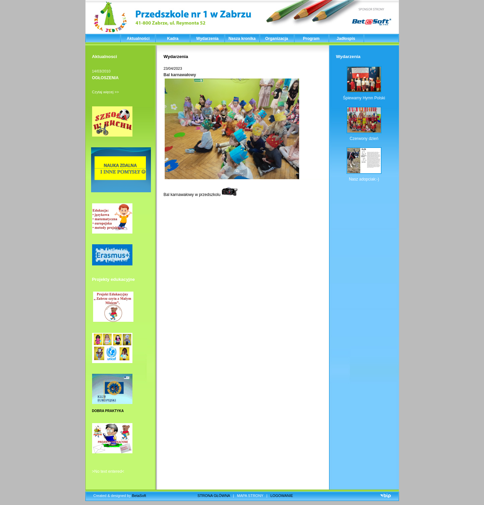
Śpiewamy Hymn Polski (364, 98)
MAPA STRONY (250, 496)
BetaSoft (139, 496)
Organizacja (276, 38)
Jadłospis (345, 38)
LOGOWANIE (282, 496)
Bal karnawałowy (180, 74)
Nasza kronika (242, 38)
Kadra (172, 38)
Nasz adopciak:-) (364, 179)
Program (311, 38)
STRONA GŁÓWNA (214, 496)
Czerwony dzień (364, 138)
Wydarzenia (207, 38)
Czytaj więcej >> (105, 92)
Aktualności (138, 38)
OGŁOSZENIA (105, 77)
